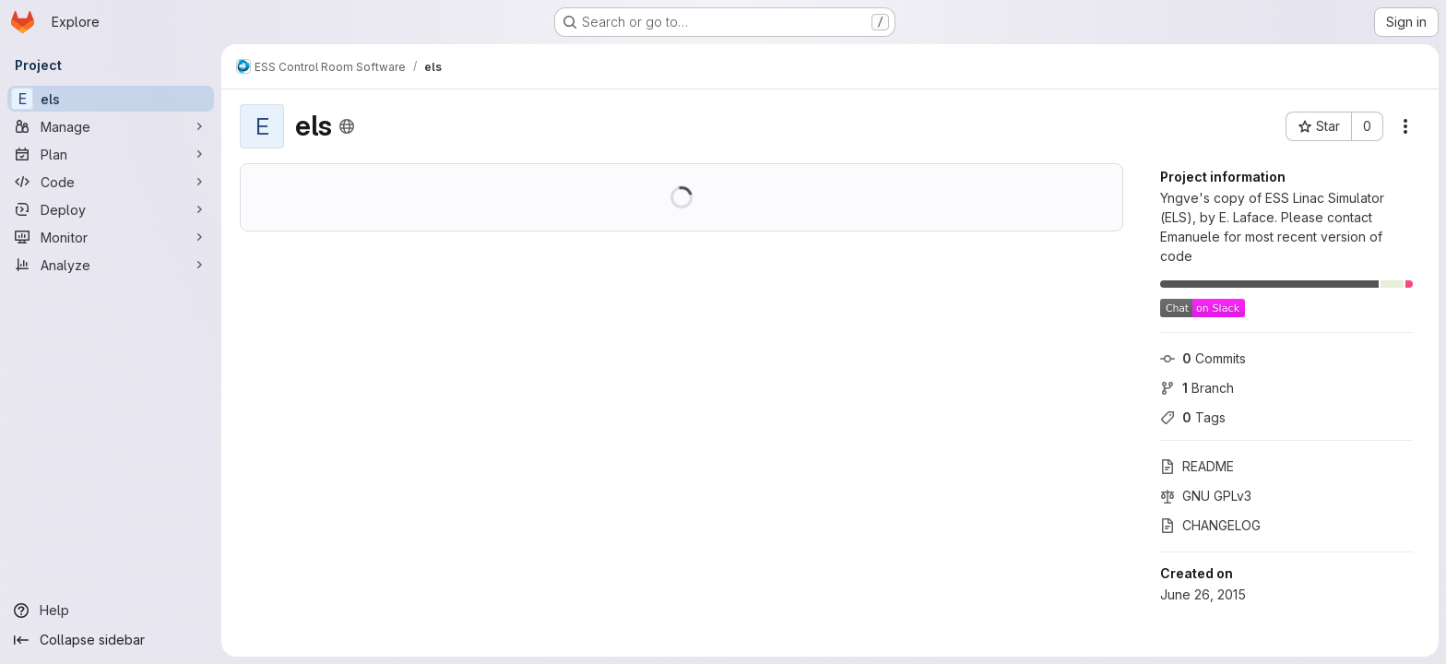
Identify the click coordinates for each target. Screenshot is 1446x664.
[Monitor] (110, 237)
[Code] (110, 182)
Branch (1197, 388)
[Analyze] (110, 265)
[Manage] (110, 126)
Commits (1203, 358)
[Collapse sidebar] (110, 640)
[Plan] (110, 154)
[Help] (110, 610)
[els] (110, 99)
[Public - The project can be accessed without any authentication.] (346, 126)
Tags (1193, 417)
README (1197, 466)
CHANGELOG (1210, 525)
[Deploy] (110, 209)
